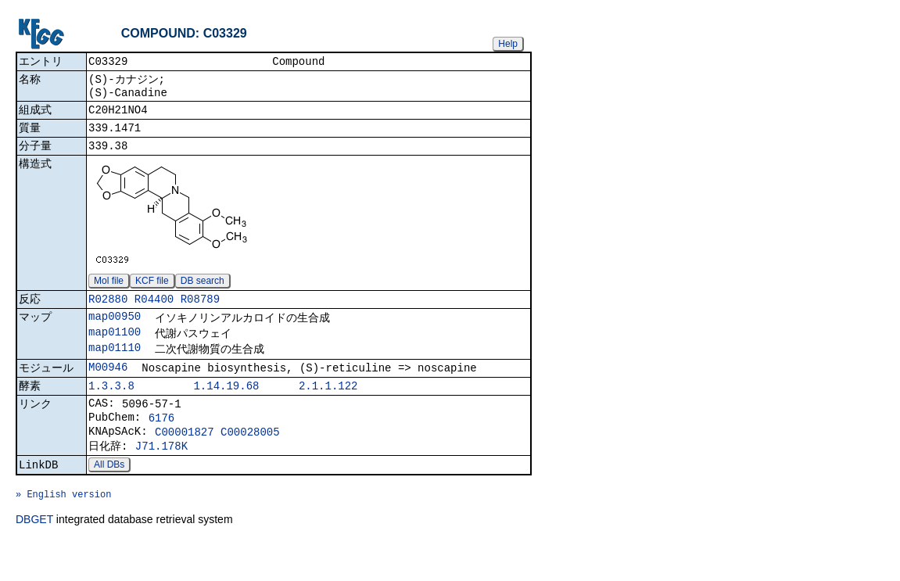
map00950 (114, 331)
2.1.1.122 (328, 407)
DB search (202, 292)
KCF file (152, 292)
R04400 (154, 312)
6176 (162, 443)
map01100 (114, 348)
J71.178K (161, 476)
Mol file (109, 292)
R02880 (107, 312)
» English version (63, 531)
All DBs (109, 497)
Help (508, 43)
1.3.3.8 (111, 407)
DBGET (34, 559)
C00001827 (184, 460)
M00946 (107, 386)
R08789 (200, 312)
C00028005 (250, 460)
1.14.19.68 (226, 407)
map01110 (114, 365)
